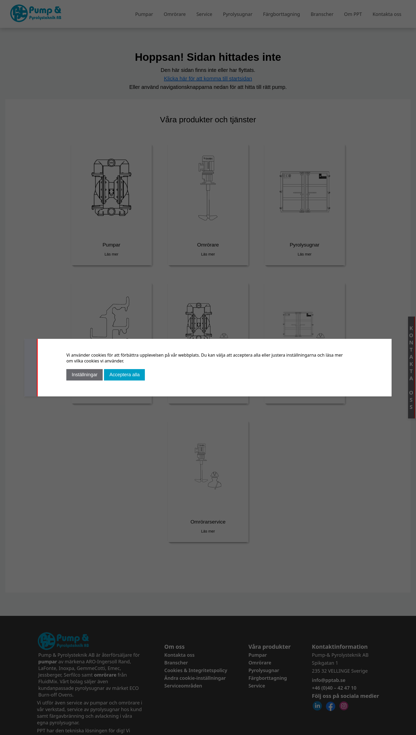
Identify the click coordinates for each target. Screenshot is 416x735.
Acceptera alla (124, 374)
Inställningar (84, 374)
